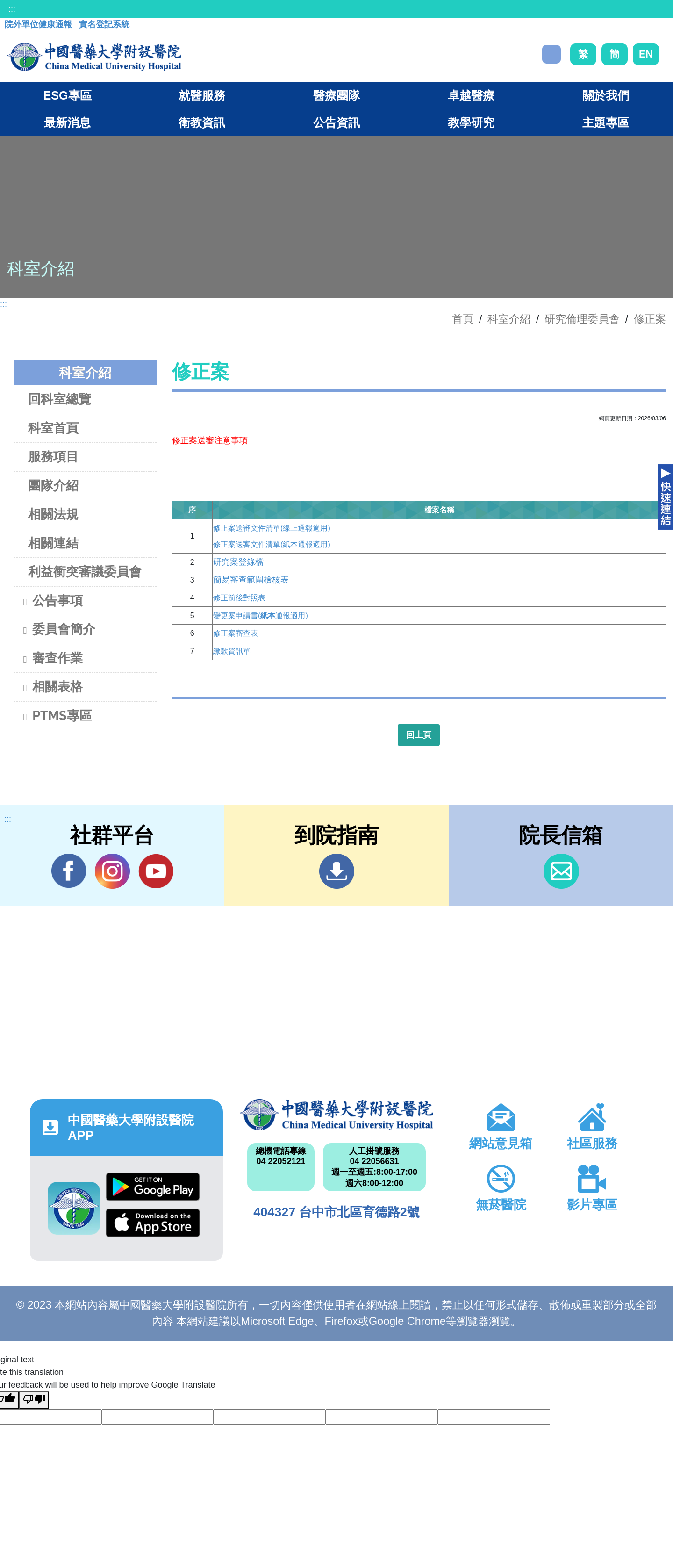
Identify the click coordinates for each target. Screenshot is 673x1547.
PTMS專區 (56, 716)
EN (646, 54)
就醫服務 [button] (202, 95)
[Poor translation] (34, 1400)
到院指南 (336, 871)
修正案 (650, 319)
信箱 (561, 871)
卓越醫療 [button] (471, 95)
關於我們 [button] (605, 95)
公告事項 (52, 601)
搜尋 (551, 54)
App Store (153, 1223)
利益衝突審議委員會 (85, 571)
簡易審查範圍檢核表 (251, 579)
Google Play (153, 1187)
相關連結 (53, 543)
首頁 (462, 319)
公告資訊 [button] (336, 122)
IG (112, 871)
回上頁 (418, 735)
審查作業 (52, 659)
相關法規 (53, 514)
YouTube (155, 871)
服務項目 (53, 456)
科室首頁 (53, 428)
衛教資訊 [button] (202, 122)
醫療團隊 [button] (336, 95)
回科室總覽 (59, 399)
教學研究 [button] (471, 122)
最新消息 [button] (67, 122)
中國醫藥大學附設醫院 (336, 1114)
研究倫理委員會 (582, 319)
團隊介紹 (53, 485)
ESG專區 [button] (67, 95)
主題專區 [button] (605, 122)
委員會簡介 (58, 630)
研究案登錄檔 (238, 562)
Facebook (68, 871)
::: (11, 9)
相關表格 (52, 687)
